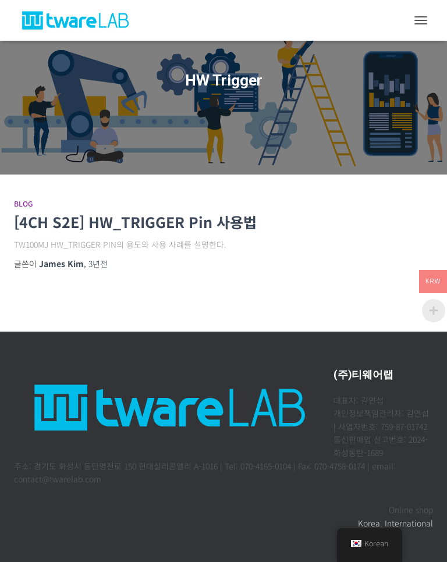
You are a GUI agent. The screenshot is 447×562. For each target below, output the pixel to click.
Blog (23, 203)
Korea (369, 523)
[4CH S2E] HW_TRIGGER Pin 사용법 (135, 221)
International (409, 523)
